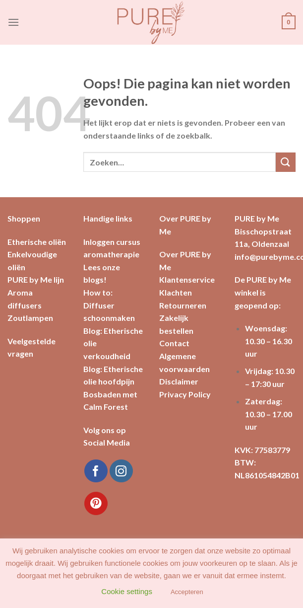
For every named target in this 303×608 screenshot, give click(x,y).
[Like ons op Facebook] (96, 471)
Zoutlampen (30, 317)
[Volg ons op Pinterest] (96, 503)
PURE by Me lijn (35, 279)
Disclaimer (178, 381)
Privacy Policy (185, 394)
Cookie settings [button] (126, 591)
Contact (174, 343)
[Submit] (286, 162)
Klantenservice (187, 279)
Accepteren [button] (187, 592)
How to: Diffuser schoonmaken (109, 305)
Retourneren (182, 305)
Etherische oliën (36, 241)
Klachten (175, 292)
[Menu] (13, 22)
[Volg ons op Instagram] (121, 471)
